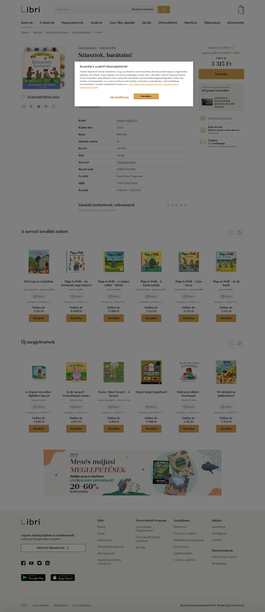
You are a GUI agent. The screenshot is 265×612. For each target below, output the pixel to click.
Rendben (146, 96)
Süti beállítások (119, 97)
